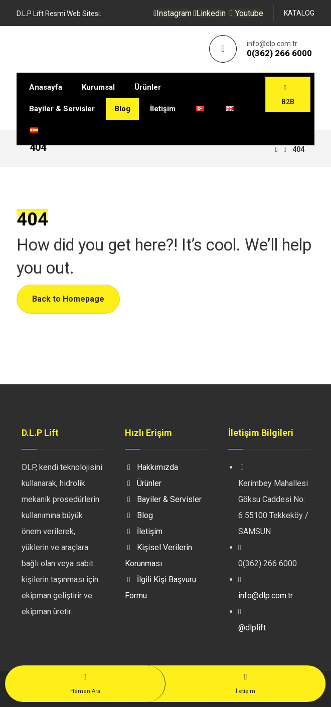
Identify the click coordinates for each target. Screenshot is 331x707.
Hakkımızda (151, 467)
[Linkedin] (209, 13)
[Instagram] (172, 13)
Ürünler (143, 483)
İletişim (143, 531)
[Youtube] (245, 13)
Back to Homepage (68, 299)
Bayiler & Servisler (163, 499)
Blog (139, 515)
